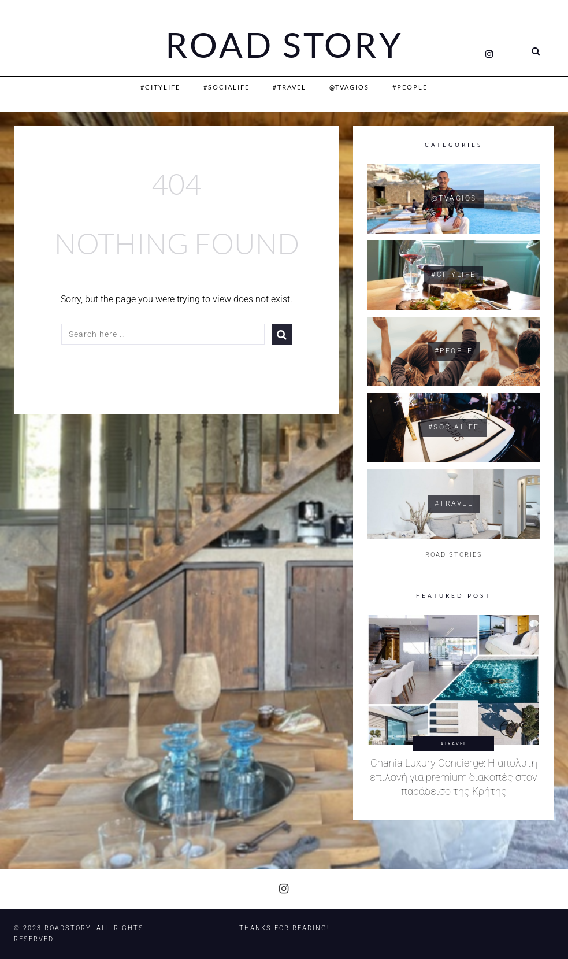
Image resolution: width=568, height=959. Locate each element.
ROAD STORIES (453, 554)
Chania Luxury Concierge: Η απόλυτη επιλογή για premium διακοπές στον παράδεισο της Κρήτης (453, 777)
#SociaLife (226, 87)
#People (410, 87)
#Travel (289, 87)
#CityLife (160, 87)
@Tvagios (349, 87)
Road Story (284, 45)
